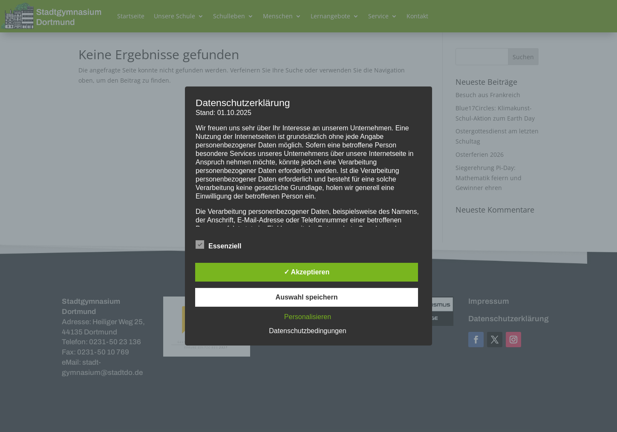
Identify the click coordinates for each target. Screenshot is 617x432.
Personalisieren (307, 316)
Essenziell (218, 245)
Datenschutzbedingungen (307, 330)
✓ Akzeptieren (307, 272)
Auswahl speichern (307, 297)
